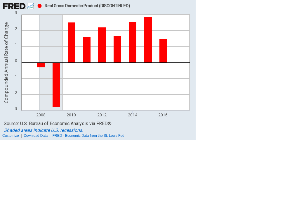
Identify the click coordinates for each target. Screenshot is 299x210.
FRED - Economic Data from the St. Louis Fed (88, 136)
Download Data (36, 136)
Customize (10, 136)
